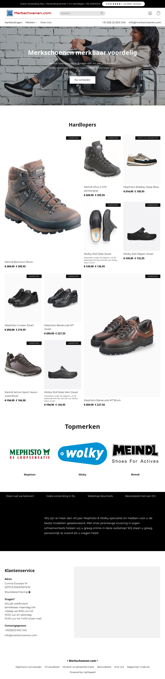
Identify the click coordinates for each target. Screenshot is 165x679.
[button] (123, 4)
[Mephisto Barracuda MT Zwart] (62, 304)
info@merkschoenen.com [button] (145, 22)
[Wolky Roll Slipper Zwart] (141, 235)
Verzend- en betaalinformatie (78, 666)
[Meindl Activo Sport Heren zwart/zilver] (23, 373)
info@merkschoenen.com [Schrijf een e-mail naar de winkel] (21, 635)
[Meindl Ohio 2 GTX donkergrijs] (102, 166)
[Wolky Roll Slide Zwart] (102, 235)
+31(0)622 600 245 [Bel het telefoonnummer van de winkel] (16, 630)
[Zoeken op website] (102, 13)
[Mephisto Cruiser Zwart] (23, 304)
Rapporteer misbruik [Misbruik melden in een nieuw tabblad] (138, 666)
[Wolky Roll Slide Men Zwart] (62, 373)
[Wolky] (82, 457)
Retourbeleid (104, 666)
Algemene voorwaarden (29, 666)
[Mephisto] (30, 457)
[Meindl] (135, 457)
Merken (31, 22)
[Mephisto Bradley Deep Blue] (141, 166)
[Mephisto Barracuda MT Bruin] (122, 340)
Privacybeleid (52, 666)
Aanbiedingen (13, 22)
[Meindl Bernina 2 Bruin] (43, 201)
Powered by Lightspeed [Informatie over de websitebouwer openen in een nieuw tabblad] (82, 672)
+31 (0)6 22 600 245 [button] (114, 22)
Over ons (45, 22)
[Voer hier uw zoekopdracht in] (82, 13)
